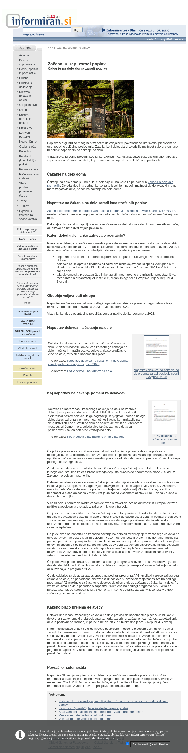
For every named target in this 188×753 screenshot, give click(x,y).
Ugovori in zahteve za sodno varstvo (28, 215)
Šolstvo (23, 196)
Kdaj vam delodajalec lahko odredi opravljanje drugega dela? (101, 711)
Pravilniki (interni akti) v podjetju (27, 160)
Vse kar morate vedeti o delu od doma (85, 715)
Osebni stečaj (27, 146)
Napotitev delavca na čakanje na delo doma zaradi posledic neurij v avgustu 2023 (88, 362)
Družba (23, 78)
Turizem (24, 206)
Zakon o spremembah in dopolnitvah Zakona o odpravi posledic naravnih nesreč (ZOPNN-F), (111, 210)
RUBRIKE (24, 48)
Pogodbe (25, 151)
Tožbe (23, 201)
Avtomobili (25, 55)
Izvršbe (23, 110)
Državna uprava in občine (25, 96)
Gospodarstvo (28, 105)
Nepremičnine (28, 141)
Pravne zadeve (28, 169)
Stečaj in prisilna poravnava (25, 187)
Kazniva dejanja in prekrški (25, 118)
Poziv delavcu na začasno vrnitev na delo (95, 436)
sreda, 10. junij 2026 (159, 39)
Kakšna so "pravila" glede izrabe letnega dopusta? (93, 708)
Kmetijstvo (25, 127)
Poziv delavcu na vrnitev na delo (89, 371)
